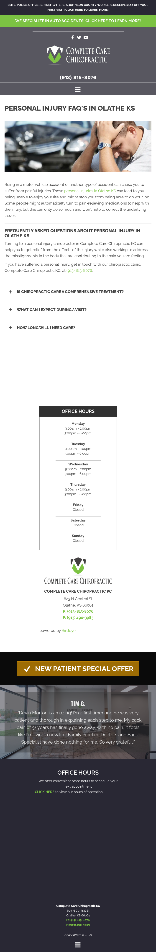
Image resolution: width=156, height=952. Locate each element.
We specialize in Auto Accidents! (78, 20)
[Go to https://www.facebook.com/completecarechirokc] (72, 38)
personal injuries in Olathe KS (90, 191)
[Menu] (77, 89)
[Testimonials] (78, 722)
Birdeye (69, 630)
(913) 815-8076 (78, 77)
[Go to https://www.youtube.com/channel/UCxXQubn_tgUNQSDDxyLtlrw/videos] (86, 38)
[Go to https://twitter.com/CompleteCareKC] (79, 38)
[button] (78, 291)
